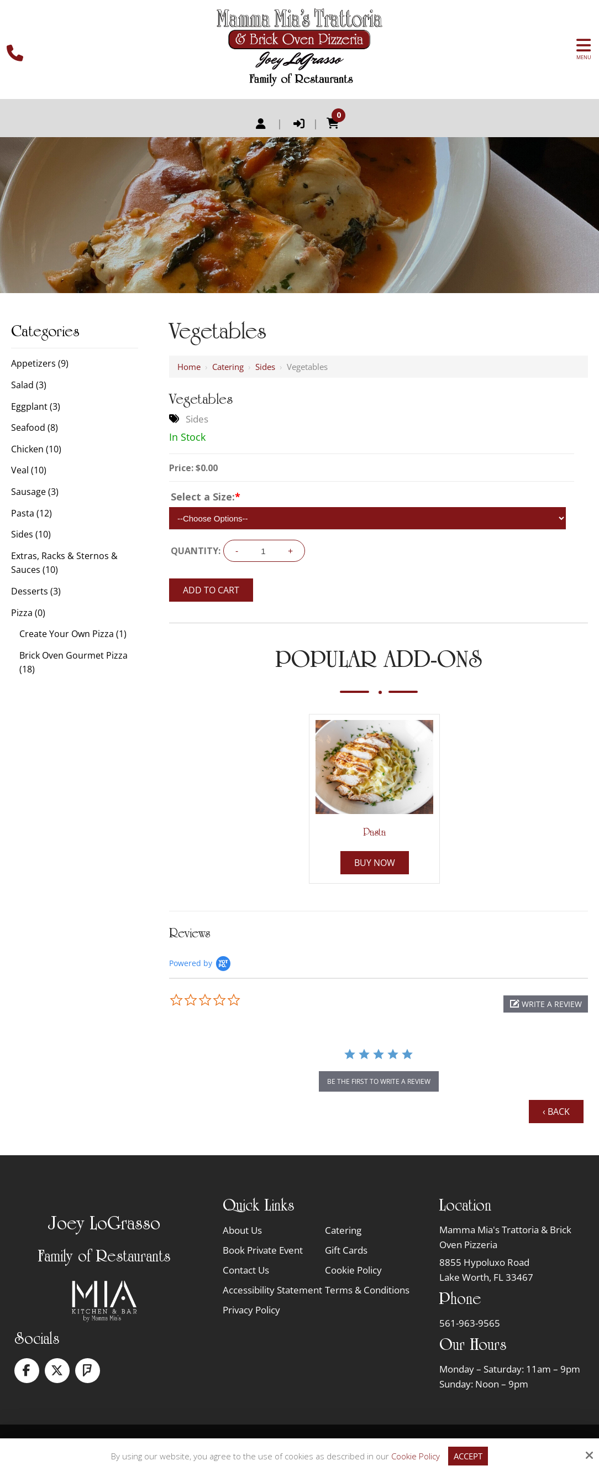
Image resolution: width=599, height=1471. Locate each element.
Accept (468, 1456)
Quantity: (195, 551)
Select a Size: (205, 496)
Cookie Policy (415, 1456)
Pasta (374, 832)
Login (299, 123)
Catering (228, 366)
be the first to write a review (378, 1081)
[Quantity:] (263, 551)
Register (261, 123)
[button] (545, 1004)
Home (189, 366)
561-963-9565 (469, 1323)
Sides (265, 366)
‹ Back (556, 1111)
